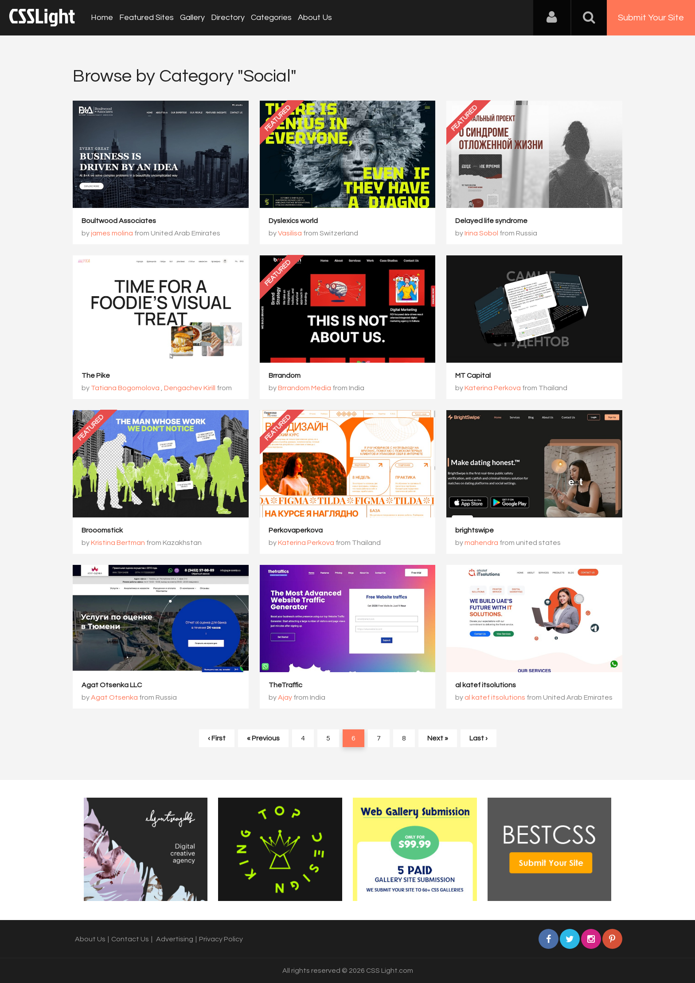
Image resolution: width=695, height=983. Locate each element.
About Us (315, 17)
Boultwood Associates (119, 220)
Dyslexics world (293, 220)
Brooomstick (102, 530)
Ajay (285, 697)
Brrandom (285, 375)
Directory (228, 17)
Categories (271, 17)
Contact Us (130, 939)
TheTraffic (285, 685)
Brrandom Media (304, 388)
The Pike (96, 375)
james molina (112, 233)
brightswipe (474, 530)
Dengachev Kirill (189, 388)
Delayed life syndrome (491, 220)
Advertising (174, 939)
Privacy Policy (221, 939)
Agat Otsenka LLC (112, 685)
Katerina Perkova (493, 388)
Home (102, 17)
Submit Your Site (651, 17)
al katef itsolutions (485, 685)
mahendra (481, 542)
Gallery (192, 17)
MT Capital (473, 375)
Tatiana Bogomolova (125, 388)
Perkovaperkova (296, 530)
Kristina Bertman (118, 542)
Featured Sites (146, 17)
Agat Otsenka (114, 697)
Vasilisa (290, 233)
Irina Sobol (481, 233)
